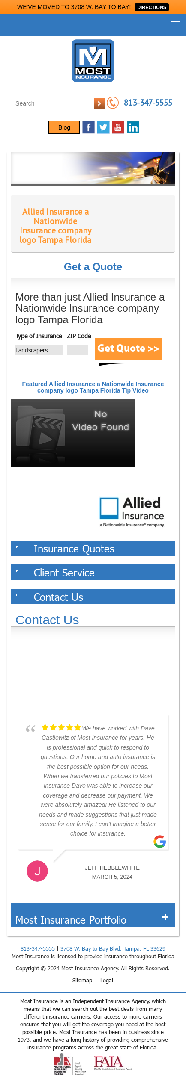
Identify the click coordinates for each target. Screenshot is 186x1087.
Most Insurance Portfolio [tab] (91, 919)
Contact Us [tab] (49, 596)
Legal (106, 980)
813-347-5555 (148, 102)
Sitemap (82, 980)
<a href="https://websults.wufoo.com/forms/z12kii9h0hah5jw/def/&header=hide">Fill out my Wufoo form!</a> (93, 676)
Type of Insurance (38, 336)
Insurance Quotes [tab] (64, 548)
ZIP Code (79, 336)
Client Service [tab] (55, 572)
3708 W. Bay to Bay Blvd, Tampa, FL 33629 (112, 948)
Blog (64, 127)
